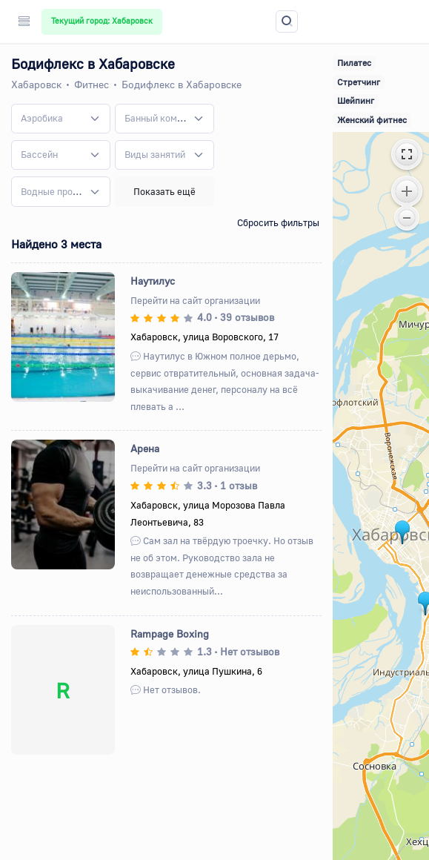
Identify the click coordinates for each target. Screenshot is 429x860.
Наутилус (152, 280)
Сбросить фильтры (278, 222)
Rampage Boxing (169, 633)
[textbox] (42, 118)
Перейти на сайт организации (195, 300)
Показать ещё (164, 191)
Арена (144, 448)
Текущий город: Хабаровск (102, 21)
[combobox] (60, 118)
